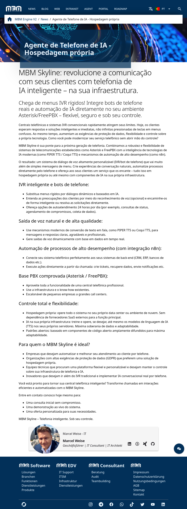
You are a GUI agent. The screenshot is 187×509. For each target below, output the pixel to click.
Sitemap (139, 490)
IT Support (66, 472)
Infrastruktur (68, 481)
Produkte (28, 490)
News (44, 19)
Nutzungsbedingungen (149, 481)
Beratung (97, 472)
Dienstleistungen (33, 485)
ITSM (62, 477)
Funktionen (29, 481)
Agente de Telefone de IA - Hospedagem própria (85, 19)
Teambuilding (100, 481)
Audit (95, 477)
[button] (179, 449)
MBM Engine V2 (26, 19)
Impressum (141, 472)
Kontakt (138, 494)
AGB (136, 485)
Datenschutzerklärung (148, 477)
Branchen (28, 477)
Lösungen (28, 472)
